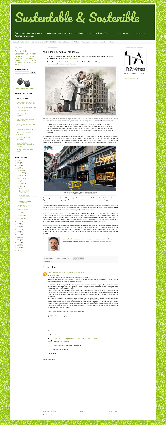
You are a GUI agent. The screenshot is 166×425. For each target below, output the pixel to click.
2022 (18, 240)
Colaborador (32, 62)
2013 (18, 165)
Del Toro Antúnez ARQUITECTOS (63, 339)
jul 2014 (20, 186)
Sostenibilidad (21, 51)
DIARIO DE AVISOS (90, 193)
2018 (18, 229)
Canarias (25, 62)
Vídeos (76, 42)
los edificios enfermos (54, 207)
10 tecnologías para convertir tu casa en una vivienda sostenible (25, 103)
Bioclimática (19, 58)
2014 (18, 168)
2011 (18, 160)
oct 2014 (21, 213)
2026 (18, 250)
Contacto (112, 42)
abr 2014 (21, 178)
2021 (18, 237)
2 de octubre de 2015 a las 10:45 (87, 339)
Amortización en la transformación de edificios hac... (27, 197)
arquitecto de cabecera (51, 225)
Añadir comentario (49, 359)
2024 (18, 245)
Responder (51, 331)
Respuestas (53, 335)
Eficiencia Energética (25, 54)
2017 (18, 226)
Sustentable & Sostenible (77, 17)
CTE (25, 60)
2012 (18, 163)
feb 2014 (21, 173)
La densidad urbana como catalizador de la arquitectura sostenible (25, 144)
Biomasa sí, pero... (23, 209)
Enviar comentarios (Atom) (59, 415)
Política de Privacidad (99, 42)
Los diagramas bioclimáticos (24, 129)
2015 (18, 221)
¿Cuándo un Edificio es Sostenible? (25, 206)
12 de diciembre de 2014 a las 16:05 (73, 272)
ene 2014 (21, 170)
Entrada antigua (112, 411)
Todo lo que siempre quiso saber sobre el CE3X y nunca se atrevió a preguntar (26, 109)
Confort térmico (25, 56)
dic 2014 (21, 218)
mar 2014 (21, 175)
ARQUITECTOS (58, 213)
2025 (18, 247)
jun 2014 (21, 183)
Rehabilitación (31, 58)
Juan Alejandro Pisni (54, 272)
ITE (103, 221)
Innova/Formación (65, 42)
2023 (18, 242)
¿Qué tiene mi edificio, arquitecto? (24, 191)
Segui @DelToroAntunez (131, 78)
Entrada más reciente (49, 411)
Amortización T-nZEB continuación (24, 201)
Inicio (81, 411)
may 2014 (21, 181)
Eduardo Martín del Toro (75, 239)
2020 (18, 234)
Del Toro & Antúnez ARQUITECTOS (44, 42)
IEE (105, 221)
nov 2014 (21, 215)
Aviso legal (85, 42)
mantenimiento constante (69, 58)
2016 (18, 224)
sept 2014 (21, 189)
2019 (18, 232)
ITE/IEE (55, 138)
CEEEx (17, 60)
